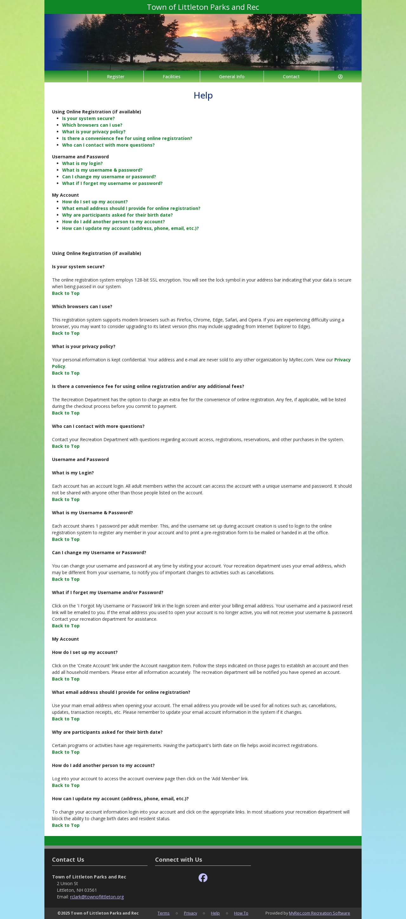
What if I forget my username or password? (112, 183)
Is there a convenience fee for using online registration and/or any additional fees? (148, 386)
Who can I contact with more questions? (108, 145)
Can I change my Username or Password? (99, 552)
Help (215, 913)
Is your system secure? (88, 118)
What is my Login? (73, 473)
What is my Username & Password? (92, 513)
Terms (164, 913)
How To (241, 913)
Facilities (171, 76)
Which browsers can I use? (92, 125)
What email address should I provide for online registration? (131, 208)
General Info (232, 76)
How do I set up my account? (95, 202)
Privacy (190, 913)
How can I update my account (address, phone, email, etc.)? (130, 228)
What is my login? (82, 163)
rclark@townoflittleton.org (97, 897)
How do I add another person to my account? (113, 222)
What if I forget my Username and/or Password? (107, 592)
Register (115, 76)
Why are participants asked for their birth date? (117, 215)
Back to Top (66, 293)
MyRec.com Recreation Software (319, 913)
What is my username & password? (102, 170)
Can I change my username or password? (109, 177)
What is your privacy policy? (94, 132)
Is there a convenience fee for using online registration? (127, 138)
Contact (291, 76)
